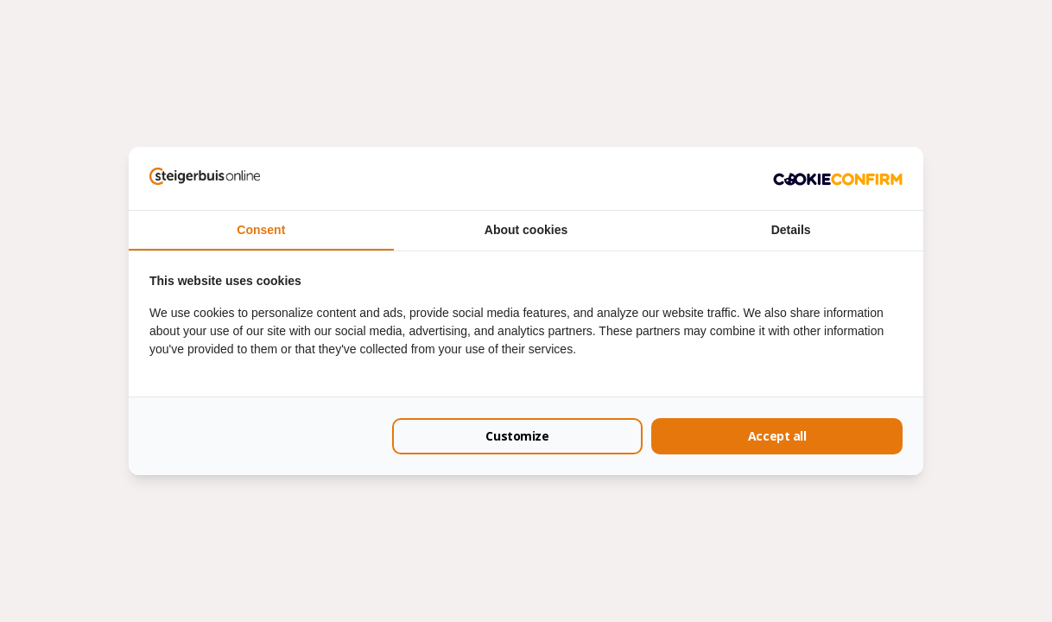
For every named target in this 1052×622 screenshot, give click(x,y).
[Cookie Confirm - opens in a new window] (838, 178)
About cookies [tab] (526, 230)
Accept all (777, 436)
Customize (516, 436)
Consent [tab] (261, 230)
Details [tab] (791, 230)
